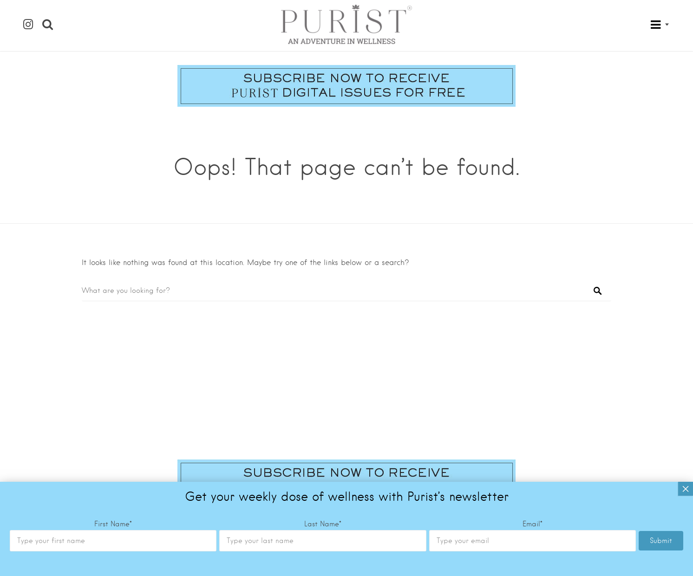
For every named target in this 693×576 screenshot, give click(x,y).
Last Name (322, 371)
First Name (113, 371)
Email (533, 371)
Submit (661, 388)
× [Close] (685, 336)
